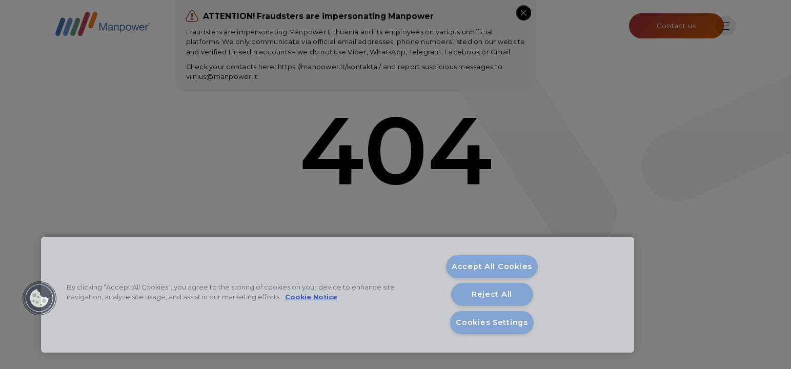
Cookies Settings (492, 322)
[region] (337, 295)
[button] (39, 298)
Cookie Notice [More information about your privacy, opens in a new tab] (311, 297)
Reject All (492, 294)
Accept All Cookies (492, 266)
